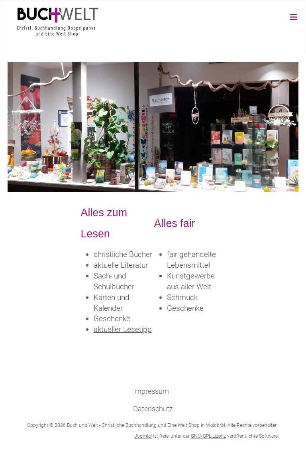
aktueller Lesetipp (123, 329)
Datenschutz (153, 409)
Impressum (151, 391)
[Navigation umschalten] (293, 17)
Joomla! (143, 436)
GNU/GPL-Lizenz (208, 436)
